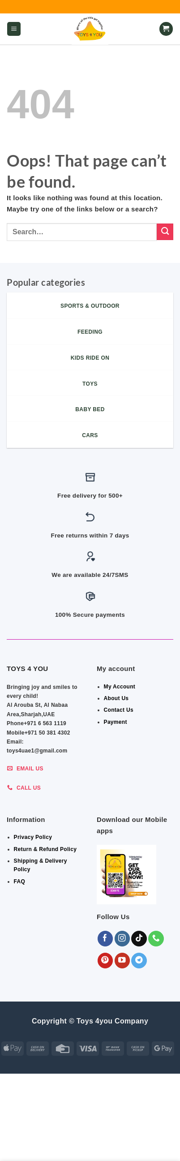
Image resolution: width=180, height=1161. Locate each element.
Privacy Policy (33, 837)
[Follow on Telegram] (139, 960)
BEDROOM (78, 1133)
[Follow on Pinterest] (105, 960)
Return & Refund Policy (45, 849)
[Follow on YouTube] (122, 960)
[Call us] (156, 938)
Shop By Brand (119, 1139)
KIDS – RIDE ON (59, 1145)
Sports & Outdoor (115, 1145)
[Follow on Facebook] (105, 938)
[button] (14, 29)
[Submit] (165, 232)
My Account (120, 687)
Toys (156, 1139)
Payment (115, 722)
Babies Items (118, 1133)
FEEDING (156, 1133)
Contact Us (118, 710)
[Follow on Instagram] (122, 938)
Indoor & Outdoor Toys (53, 1139)
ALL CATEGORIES (33, 1133)
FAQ (20, 881)
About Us (116, 698)
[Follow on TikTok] (139, 938)
